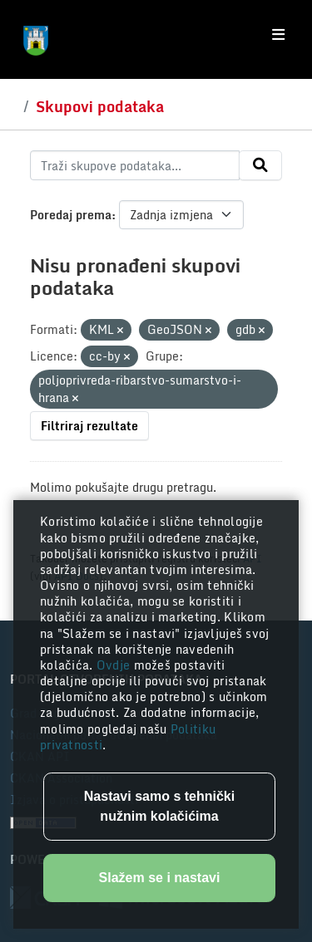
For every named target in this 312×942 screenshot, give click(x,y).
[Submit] (260, 165)
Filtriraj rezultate (89, 425)
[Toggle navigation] (278, 34)
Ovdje (115, 665)
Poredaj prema (70, 214)
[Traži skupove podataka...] (135, 165)
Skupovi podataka (100, 106)
